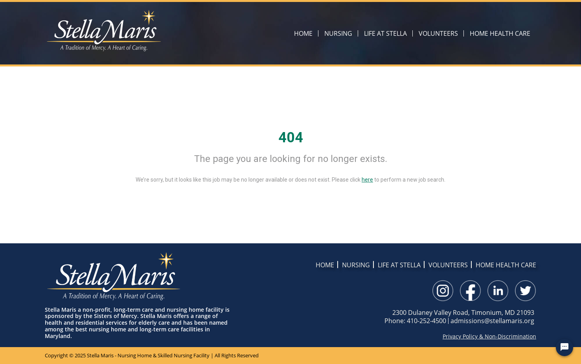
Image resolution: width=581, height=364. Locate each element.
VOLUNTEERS (438, 33)
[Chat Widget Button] (564, 347)
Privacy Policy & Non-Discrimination (489, 336)
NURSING (338, 33)
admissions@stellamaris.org (492, 321)
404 (290, 137)
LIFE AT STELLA (385, 33)
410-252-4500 (426, 321)
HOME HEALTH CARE (500, 33)
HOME (303, 33)
